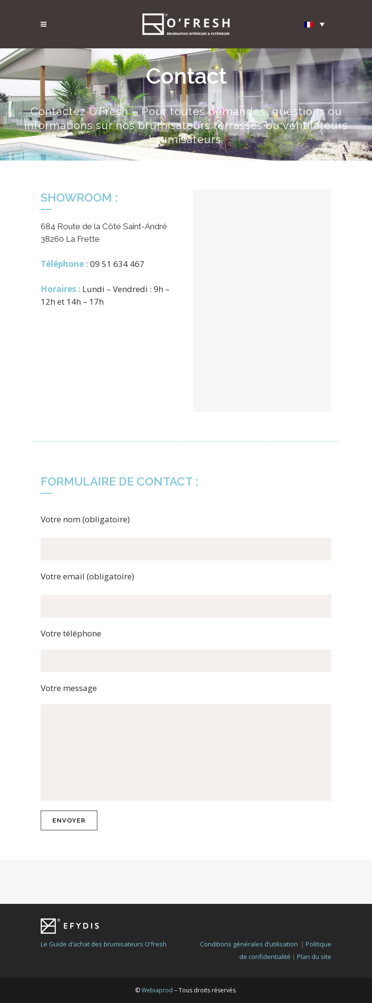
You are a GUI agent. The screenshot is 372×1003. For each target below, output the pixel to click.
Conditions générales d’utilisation (249, 899)
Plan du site (314, 912)
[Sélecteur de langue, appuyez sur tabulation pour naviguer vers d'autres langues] (314, 23)
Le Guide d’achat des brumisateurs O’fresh (104, 899)
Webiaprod (157, 946)
